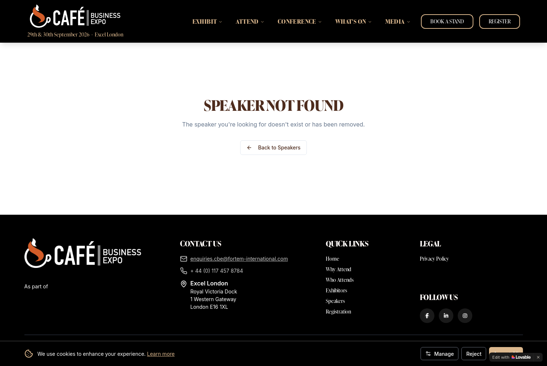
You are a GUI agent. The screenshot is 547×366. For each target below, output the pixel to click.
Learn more (161, 354)
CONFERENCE (300, 21)
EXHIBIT (207, 21)
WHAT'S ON (353, 21)
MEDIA (398, 21)
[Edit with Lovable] (511, 357)
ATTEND (250, 21)
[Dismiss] (538, 357)
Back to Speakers (273, 147)
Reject (473, 354)
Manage (439, 354)
